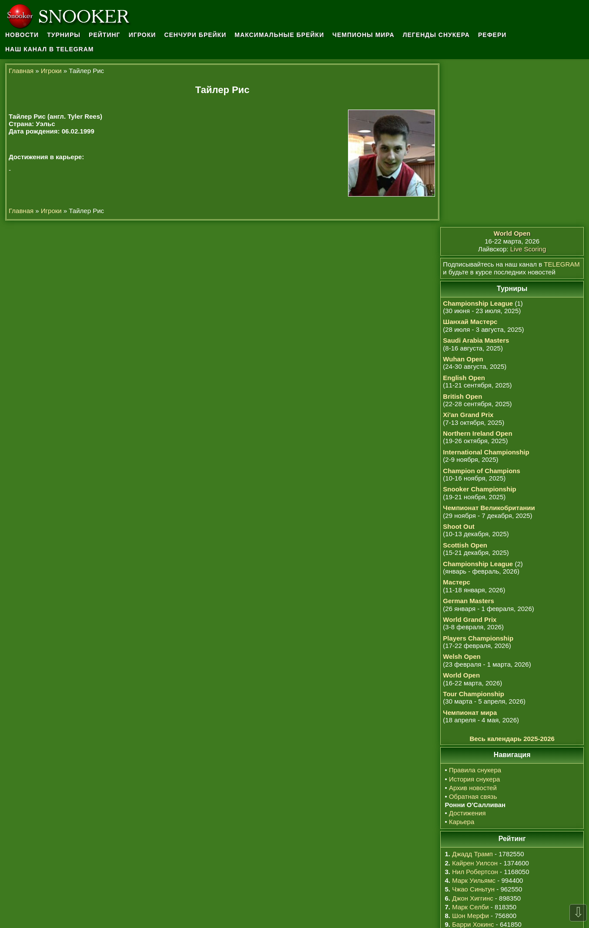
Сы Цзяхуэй (475, 822)
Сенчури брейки (195, 34)
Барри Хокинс (474, 761)
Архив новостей (474, 624)
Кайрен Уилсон (476, 699)
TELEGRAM (563, 100)
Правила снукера (476, 607)
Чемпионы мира (363, 34)
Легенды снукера (436, 34)
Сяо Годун (472, 770)
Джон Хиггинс (473, 734)
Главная (21, 70)
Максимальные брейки (280, 34)
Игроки (142, 34)
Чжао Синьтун (474, 726)
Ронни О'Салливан (485, 787)
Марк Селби (471, 743)
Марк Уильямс (474, 717)
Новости (22, 34)
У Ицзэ (467, 778)
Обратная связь (474, 633)
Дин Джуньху (476, 805)
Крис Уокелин (477, 796)
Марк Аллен (475, 814)
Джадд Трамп (473, 690)
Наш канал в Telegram (49, 49)
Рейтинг (104, 34)
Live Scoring (529, 85)
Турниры (63, 34)
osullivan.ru (352, 902)
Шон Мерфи (471, 752)
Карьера (462, 658)
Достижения (468, 649)
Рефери (492, 34)
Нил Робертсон (476, 708)
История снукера (475, 615)
